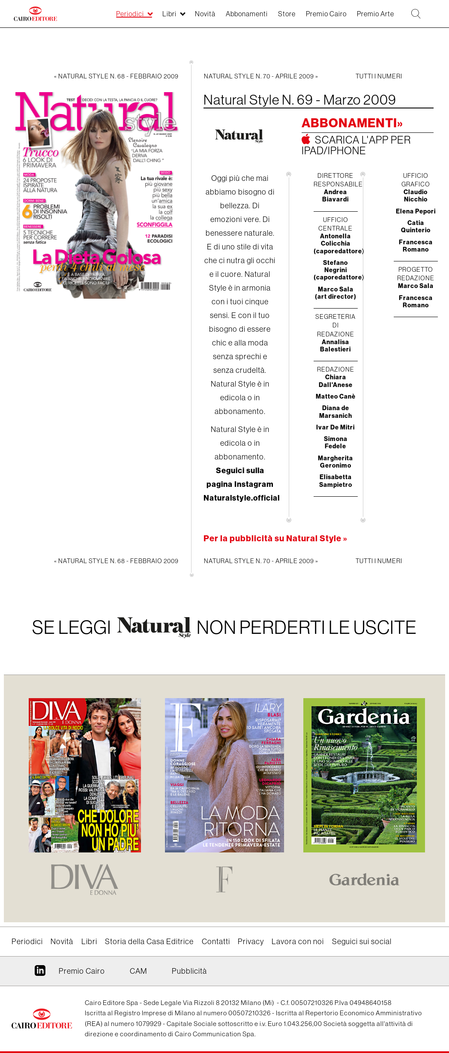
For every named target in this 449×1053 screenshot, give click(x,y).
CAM (138, 971)
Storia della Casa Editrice (149, 941)
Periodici (27, 941)
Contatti (216, 941)
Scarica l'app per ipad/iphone (356, 145)
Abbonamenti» (352, 123)
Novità (62, 941)
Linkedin (40, 974)
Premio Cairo (82, 971)
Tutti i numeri (379, 76)
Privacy (251, 941)
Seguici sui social (362, 941)
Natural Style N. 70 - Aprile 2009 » (261, 76)
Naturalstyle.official (242, 498)
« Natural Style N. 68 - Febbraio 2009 (116, 76)
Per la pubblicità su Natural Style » (275, 538)
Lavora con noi (298, 941)
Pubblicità (189, 971)
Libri (89, 941)
